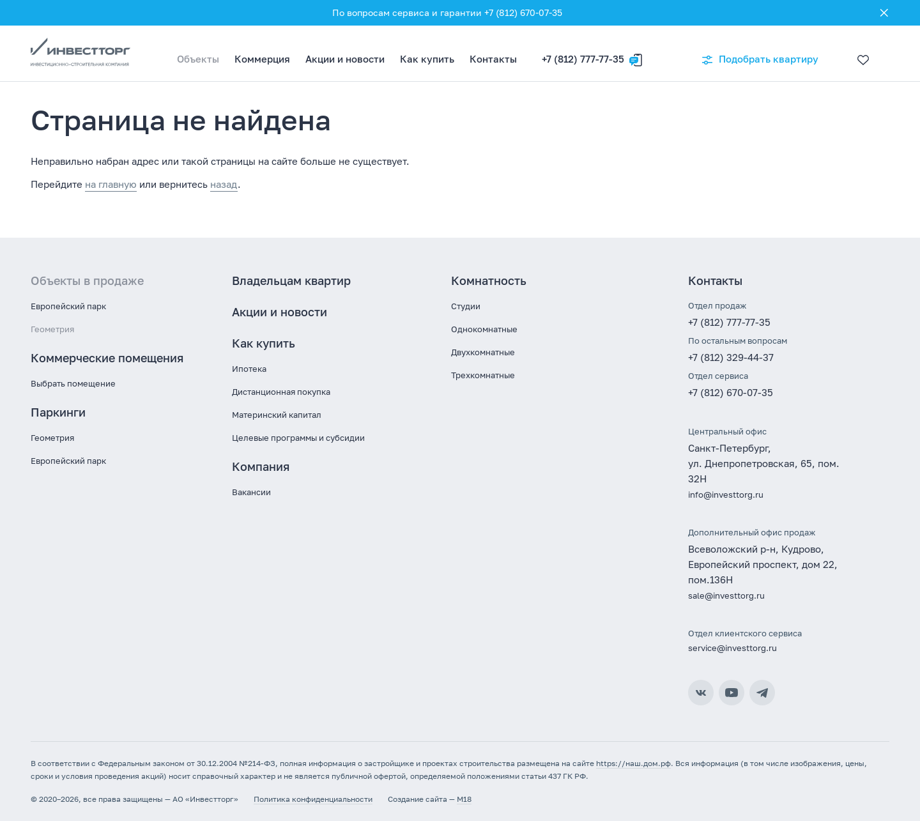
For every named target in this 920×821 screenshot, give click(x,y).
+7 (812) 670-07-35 (730, 392)
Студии (465, 306)
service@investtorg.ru (732, 648)
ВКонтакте (701, 692)
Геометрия (52, 329)
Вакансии (251, 492)
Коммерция (262, 59)
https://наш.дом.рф (633, 763)
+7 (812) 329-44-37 (731, 357)
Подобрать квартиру (759, 59)
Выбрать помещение (73, 383)
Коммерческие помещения (107, 358)
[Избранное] (860, 54)
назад (224, 184)
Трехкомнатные (483, 375)
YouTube (731, 692)
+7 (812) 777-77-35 (583, 59)
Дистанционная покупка (281, 392)
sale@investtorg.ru (726, 595)
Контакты (493, 59)
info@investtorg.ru (725, 494)
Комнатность (488, 280)
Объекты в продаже (87, 280)
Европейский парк (68, 306)
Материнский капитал (276, 415)
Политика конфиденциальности (313, 799)
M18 (464, 799)
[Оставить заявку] (635, 54)
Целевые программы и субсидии (298, 438)
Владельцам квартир (291, 280)
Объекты (198, 59)
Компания (260, 466)
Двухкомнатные (483, 352)
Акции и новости (345, 59)
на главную (111, 184)
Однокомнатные (484, 329)
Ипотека (249, 369)
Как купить (427, 59)
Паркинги (58, 412)
